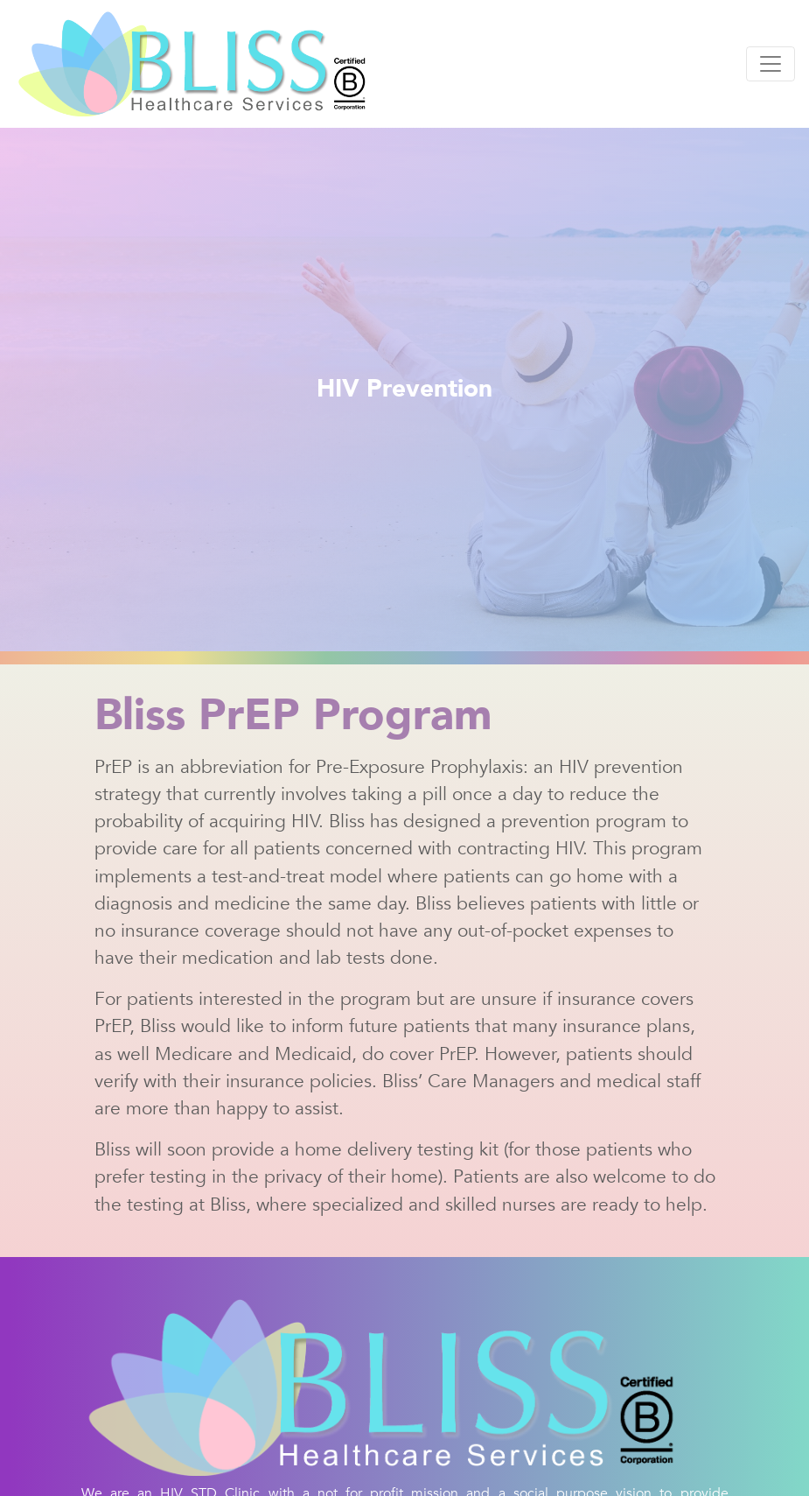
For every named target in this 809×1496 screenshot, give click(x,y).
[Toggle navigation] (770, 63)
